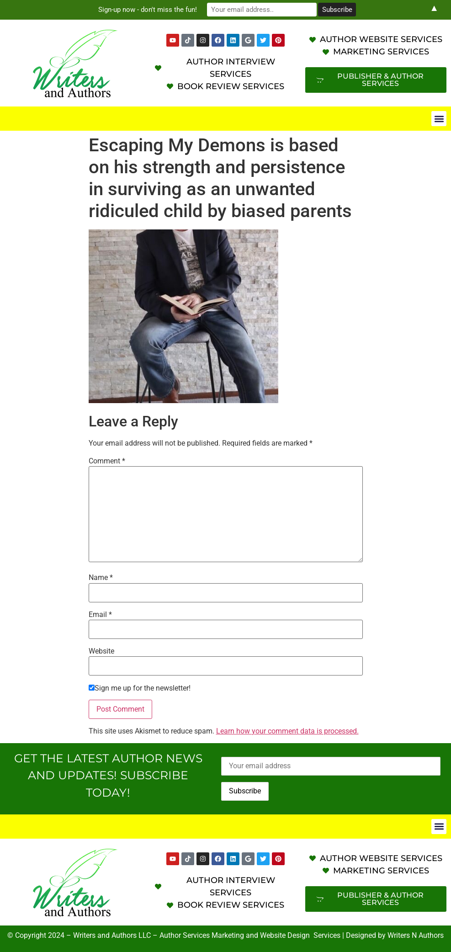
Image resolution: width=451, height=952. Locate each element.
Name (101, 577)
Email (100, 614)
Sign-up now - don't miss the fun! (147, 9)
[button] (438, 118)
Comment (107, 461)
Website (101, 651)
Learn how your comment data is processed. (287, 731)
